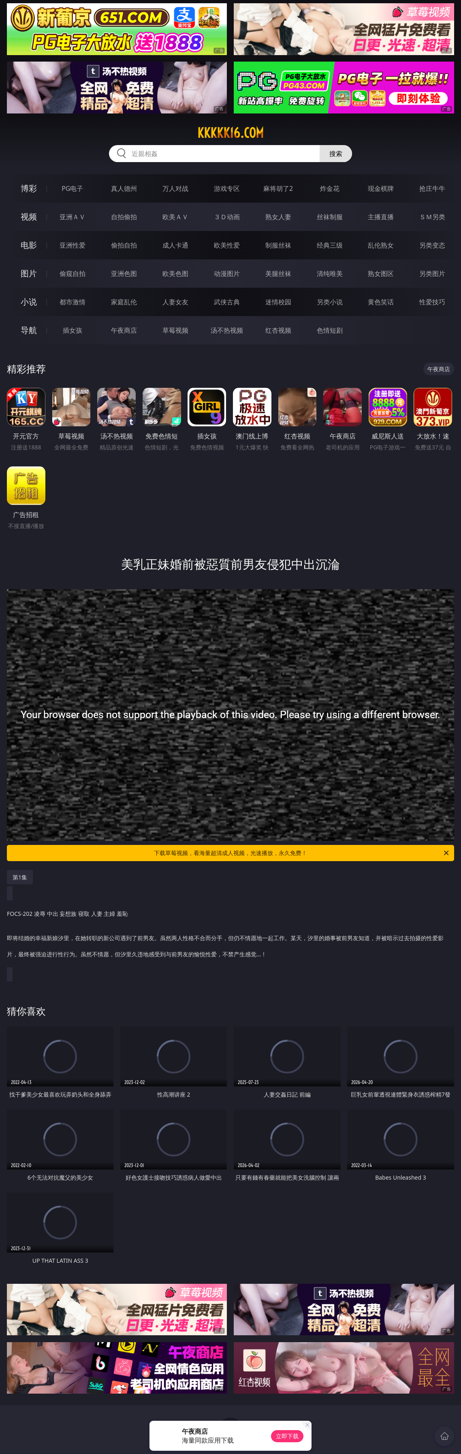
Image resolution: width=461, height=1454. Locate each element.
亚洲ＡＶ (72, 216)
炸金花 (329, 188)
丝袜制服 (330, 216)
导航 (29, 330)
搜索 (335, 153)
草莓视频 (175, 330)
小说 (29, 301)
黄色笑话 (381, 301)
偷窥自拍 (72, 273)
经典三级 (330, 245)
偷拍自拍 (124, 245)
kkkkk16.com (230, 133)
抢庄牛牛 (432, 188)
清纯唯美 (330, 273)
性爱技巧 (432, 301)
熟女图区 (381, 273)
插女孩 (72, 330)
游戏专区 (227, 188)
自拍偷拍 (124, 216)
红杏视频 (278, 330)
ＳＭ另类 (432, 216)
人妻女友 (175, 301)
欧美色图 (175, 273)
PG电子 (72, 188)
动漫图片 (227, 273)
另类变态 (432, 245)
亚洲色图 (124, 273)
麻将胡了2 (278, 188)
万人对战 (175, 188)
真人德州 (124, 188)
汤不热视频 (227, 330)
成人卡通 (175, 245)
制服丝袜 (278, 245)
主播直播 (381, 216)
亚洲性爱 (72, 245)
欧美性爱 (227, 245)
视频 (29, 216)
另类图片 (432, 273)
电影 (29, 244)
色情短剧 (330, 330)
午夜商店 (124, 330)
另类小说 (330, 301)
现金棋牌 (381, 188)
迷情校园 (278, 301)
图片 (29, 273)
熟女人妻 (278, 216)
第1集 (20, 877)
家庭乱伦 (124, 301)
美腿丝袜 (278, 273)
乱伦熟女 (381, 245)
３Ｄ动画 (227, 216)
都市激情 (72, 301)
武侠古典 (227, 301)
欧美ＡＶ (175, 216)
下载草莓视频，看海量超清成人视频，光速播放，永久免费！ (302, 853)
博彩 (29, 188)
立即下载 (287, 1436)
